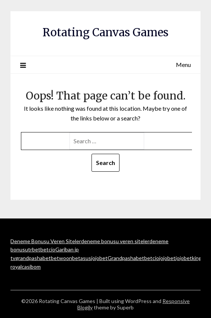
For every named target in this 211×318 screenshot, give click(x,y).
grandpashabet (33, 258)
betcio (47, 249)
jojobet (99, 258)
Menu (183, 64)
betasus (81, 258)
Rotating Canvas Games (105, 32)
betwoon (61, 258)
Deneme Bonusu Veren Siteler (45, 241)
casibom (31, 266)
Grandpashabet (126, 258)
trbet (34, 249)
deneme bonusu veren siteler (115, 241)
